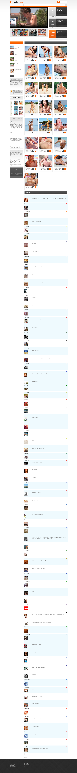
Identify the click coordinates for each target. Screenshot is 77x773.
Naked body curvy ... (28, 95)
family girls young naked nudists (15, 153)
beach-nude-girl (16, 57)
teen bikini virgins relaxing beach (16, 154)
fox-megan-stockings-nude (14, 163)
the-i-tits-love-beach (16, 63)
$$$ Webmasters (12, 764)
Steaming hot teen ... (28, 168)
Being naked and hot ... (29, 77)
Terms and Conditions (13, 766)
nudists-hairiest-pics (15, 164)
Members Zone (28, 5)
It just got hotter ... (42, 59)
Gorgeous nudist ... (57, 150)
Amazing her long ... (57, 77)
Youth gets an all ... (28, 59)
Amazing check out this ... (58, 168)
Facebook (27, 763)
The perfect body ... (57, 59)
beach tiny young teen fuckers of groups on (15, 159)
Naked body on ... (42, 150)
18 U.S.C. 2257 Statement (13, 763)
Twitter (27, 764)
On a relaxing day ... (43, 168)
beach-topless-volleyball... (17, 69)
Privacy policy (12, 765)
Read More (16, 48)
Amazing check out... (28, 186)
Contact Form (42, 765)
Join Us (20, 5)
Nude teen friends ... (28, 150)
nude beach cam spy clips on (15, 161)
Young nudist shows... (43, 77)
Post (25, 757)
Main (13, 5)
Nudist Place (28, 766)
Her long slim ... (57, 95)
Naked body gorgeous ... (43, 95)
